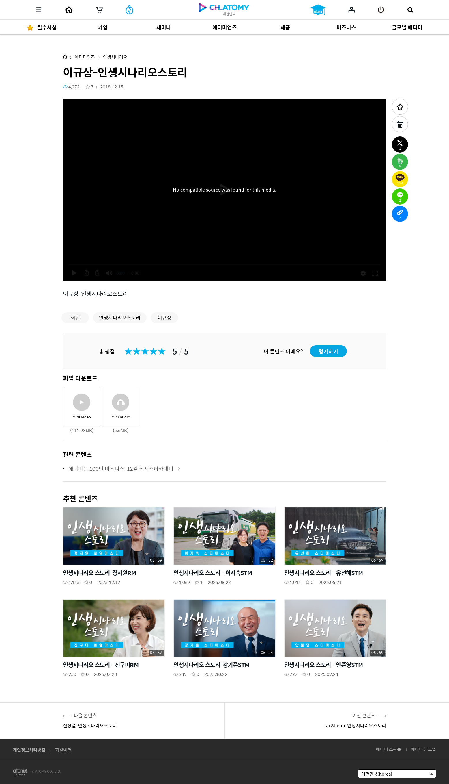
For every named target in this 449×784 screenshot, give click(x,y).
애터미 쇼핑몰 (388, 749)
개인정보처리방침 (29, 749)
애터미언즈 (85, 56)
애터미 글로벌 (423, 749)
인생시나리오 (114, 56)
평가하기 (328, 351)
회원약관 (63, 749)
